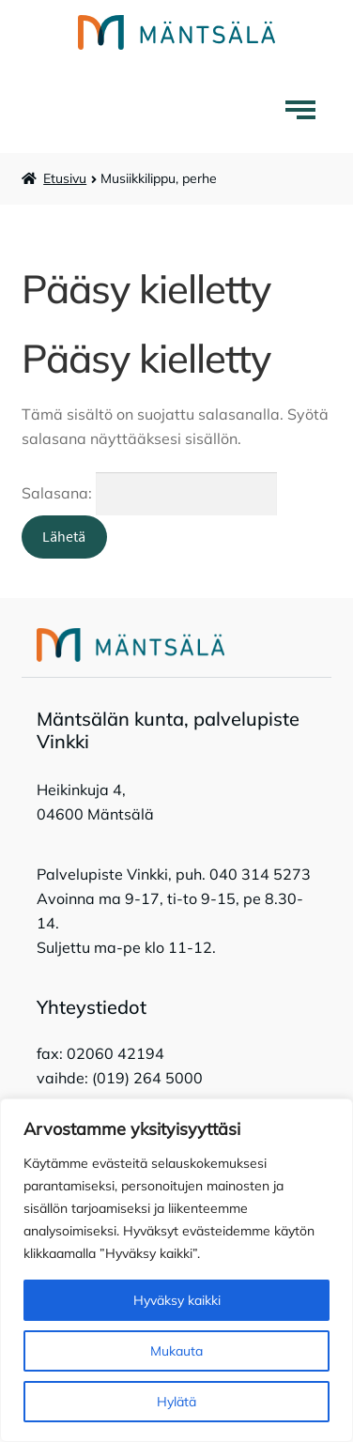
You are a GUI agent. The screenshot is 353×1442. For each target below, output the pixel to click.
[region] (176, 1270)
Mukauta (176, 1350)
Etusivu (64, 178)
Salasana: (150, 492)
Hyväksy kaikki (177, 1300)
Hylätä (176, 1401)
